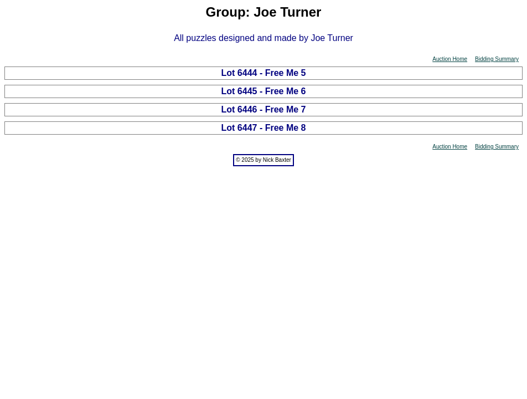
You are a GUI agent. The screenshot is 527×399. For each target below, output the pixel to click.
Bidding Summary (497, 59)
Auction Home (449, 59)
